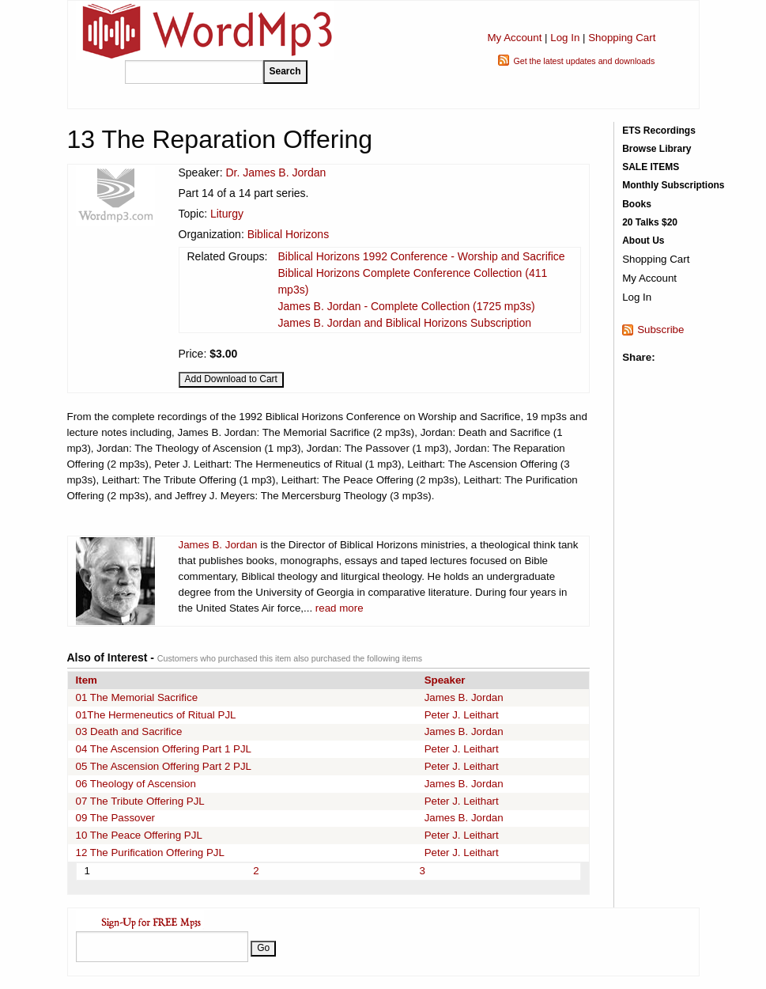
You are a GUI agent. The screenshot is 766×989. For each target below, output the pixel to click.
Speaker (445, 680)
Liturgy (226, 213)
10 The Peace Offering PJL (139, 835)
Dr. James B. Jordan (275, 172)
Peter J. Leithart (462, 715)
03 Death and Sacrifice (129, 731)
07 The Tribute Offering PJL (140, 801)
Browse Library (656, 148)
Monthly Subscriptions (673, 185)
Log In (564, 38)
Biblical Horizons (288, 234)
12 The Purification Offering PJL (150, 852)
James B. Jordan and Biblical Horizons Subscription (404, 322)
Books (636, 204)
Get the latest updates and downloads (584, 61)
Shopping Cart (621, 38)
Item (86, 680)
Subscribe (660, 329)
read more (339, 608)
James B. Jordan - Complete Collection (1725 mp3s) (405, 306)
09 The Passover (116, 818)
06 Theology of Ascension (136, 784)
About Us (643, 240)
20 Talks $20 (649, 222)
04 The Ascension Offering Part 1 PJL (164, 749)
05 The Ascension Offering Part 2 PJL (164, 766)
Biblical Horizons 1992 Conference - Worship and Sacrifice (420, 256)
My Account (514, 38)
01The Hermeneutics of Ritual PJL (156, 715)
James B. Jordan (218, 545)
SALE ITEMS (650, 166)
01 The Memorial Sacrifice (137, 697)
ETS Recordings (659, 130)
